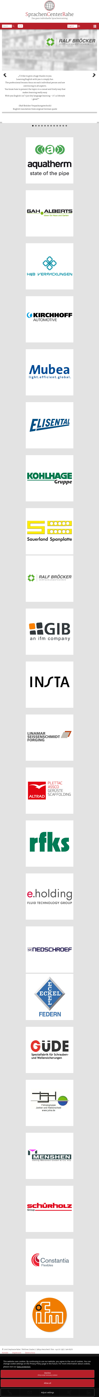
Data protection (24, 1366)
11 (63, 125)
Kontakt (5, 1352)
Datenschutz (30, 1352)
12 (66, 125)
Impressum (16, 1352)
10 (60, 125)
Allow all (47, 1383)
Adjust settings (47, 1392)
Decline (47, 1374)
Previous (6, 78)
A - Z (20, 26)
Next (93, 78)
